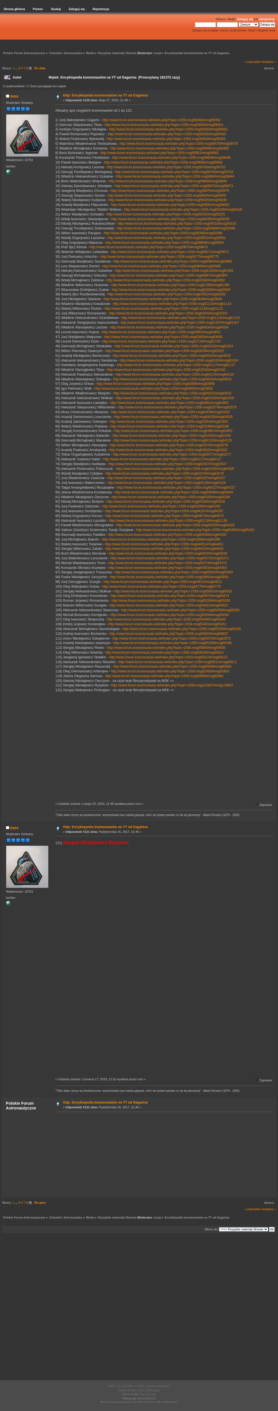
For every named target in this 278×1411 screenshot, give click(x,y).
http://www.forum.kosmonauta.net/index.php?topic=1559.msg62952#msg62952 (167, 294)
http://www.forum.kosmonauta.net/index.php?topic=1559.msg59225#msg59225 (166, 214)
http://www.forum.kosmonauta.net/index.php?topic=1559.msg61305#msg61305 (174, 271)
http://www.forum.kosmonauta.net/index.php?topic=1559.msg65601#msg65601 (173, 591)
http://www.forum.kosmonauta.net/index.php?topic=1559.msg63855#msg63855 (163, 337)
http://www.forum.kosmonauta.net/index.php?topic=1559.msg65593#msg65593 (174, 572)
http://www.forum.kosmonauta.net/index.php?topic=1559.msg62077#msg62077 (172, 454)
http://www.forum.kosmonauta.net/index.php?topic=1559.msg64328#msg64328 (166, 502)
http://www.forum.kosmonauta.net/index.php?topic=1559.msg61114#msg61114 (172, 304)
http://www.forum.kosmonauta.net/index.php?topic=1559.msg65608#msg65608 (172, 666)
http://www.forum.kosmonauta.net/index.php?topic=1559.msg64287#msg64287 (164, 511)
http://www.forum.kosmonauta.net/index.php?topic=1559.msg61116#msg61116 (180, 318)
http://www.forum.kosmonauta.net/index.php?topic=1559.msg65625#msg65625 (164, 652)
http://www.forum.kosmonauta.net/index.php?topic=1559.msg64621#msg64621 (163, 582)
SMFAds (127, 1394)
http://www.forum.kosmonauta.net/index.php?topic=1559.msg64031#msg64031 (172, 393)
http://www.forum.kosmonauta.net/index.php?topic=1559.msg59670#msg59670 (149, 247)
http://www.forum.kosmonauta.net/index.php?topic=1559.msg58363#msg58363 (161, 120)
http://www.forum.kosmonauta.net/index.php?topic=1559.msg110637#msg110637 (172, 685)
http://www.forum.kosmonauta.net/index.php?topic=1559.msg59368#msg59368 (176, 228)
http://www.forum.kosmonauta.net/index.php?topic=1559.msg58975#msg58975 (170, 191)
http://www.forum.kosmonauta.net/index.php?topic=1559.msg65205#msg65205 (181, 629)
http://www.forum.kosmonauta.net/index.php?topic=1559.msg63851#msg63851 (173, 431)
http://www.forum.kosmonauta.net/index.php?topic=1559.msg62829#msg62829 (164, 351)
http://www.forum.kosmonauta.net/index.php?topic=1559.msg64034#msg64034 (169, 327)
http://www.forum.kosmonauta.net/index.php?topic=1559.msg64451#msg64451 (164, 544)
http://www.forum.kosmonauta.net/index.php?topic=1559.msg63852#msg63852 (169, 403)
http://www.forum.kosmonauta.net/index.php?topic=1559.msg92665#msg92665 (164, 676)
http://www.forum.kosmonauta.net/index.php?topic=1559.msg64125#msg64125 (172, 440)
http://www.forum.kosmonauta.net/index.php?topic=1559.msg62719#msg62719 (161, 341)
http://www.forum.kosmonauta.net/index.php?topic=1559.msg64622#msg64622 (169, 605)
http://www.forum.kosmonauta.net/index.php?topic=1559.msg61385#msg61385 (170, 285)
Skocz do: (211, 1229)
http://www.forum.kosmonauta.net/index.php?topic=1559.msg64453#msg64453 (167, 568)
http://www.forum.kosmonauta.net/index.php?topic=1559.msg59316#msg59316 (177, 224)
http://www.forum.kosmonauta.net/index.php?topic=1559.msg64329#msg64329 (175, 525)
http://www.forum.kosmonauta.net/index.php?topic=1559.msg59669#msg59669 (164, 243)
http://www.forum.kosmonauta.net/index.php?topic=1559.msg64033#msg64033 (172, 379)
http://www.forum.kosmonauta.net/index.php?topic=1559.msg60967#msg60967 (169, 275)
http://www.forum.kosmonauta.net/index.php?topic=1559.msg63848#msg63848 (174, 492)
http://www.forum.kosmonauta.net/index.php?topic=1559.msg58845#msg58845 (168, 181)
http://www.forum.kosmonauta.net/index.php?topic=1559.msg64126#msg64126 (167, 483)
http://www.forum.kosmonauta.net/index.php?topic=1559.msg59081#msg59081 (170, 205)
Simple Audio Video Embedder (139, 1390)
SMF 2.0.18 (116, 1386)
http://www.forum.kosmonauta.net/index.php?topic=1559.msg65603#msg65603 (169, 634)
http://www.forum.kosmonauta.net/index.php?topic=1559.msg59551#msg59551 (167, 238)
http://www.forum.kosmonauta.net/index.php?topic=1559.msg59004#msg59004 (167, 195)
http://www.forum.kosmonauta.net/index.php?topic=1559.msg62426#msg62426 (175, 398)
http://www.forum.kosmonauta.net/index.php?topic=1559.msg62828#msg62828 (171, 290)
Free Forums (147, 1394)
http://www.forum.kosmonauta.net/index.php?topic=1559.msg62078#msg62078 (169, 445)
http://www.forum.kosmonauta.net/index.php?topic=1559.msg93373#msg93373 (167, 563)
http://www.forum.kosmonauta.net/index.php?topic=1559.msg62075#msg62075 (171, 638)
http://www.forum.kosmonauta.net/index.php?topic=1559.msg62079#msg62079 (177, 407)
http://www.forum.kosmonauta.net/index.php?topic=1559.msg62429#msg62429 (170, 412)
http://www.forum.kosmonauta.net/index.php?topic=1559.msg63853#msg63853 (161, 332)
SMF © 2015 (135, 1386)
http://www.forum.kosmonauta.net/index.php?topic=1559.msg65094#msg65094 (169, 615)
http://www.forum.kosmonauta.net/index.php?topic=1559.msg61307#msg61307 (180, 323)
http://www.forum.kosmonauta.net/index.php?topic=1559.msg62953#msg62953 (169, 422)
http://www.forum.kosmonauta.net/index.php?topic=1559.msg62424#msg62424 (179, 360)
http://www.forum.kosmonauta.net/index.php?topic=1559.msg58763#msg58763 (166, 167)
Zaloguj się (245, 19)
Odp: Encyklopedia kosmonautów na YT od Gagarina (105, 95)
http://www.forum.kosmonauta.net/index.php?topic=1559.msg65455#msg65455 (180, 610)
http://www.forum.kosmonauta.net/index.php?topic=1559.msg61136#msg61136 (168, 521)
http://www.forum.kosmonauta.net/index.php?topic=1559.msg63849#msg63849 (163, 299)
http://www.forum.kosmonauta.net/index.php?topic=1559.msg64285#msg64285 (161, 506)
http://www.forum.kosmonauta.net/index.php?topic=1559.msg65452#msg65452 (195, 530)
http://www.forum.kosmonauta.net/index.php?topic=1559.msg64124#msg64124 (175, 374)
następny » (268, 61)
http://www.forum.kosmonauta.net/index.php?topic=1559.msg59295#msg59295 (170, 219)
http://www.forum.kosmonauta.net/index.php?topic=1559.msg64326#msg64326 (175, 469)
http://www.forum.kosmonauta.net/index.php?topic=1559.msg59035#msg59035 (168, 200)
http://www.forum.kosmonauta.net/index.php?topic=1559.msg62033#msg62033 (168, 313)
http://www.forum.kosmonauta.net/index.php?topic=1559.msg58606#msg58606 (171, 158)
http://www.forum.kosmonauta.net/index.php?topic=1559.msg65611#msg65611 (178, 662)
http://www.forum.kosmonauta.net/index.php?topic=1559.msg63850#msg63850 (154, 388)
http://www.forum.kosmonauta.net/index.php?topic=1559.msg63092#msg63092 (166, 280)
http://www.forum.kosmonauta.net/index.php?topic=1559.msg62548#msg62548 (169, 426)
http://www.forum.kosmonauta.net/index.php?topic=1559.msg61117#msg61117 (176, 365)
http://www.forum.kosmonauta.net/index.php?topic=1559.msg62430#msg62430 (171, 436)
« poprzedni (252, 61)
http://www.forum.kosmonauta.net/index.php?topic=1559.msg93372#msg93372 (169, 558)
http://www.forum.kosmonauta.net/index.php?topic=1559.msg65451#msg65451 (167, 624)
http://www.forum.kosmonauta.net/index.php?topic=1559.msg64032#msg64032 (172, 356)
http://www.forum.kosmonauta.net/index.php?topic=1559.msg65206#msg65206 (172, 643)
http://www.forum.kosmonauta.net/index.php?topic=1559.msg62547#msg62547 (167, 464)
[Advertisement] (162, 1154)
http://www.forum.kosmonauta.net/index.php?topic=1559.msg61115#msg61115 (164, 309)
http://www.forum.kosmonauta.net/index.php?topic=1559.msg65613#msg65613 (168, 657)
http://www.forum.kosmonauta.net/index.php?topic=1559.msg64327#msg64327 (176, 488)
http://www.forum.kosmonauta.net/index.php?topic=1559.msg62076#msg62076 (164, 473)
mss (157, 53)
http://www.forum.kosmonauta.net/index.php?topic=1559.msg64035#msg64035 (173, 417)
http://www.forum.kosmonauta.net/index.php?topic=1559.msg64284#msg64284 (171, 497)
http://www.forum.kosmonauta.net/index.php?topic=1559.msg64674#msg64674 (170, 596)
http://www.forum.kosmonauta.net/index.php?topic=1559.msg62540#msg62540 (166, 370)
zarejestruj (266, 19)
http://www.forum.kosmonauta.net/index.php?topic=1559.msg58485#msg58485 (169, 148)
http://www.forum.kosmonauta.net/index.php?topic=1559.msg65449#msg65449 (166, 619)
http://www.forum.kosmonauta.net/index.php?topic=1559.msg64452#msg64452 (164, 549)
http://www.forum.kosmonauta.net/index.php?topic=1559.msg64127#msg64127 (162, 459)
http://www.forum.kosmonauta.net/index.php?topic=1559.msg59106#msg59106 (183, 210)
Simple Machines (158, 1386)
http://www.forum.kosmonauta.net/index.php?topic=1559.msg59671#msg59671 (170, 252)
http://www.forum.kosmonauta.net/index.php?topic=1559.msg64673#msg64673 (164, 516)
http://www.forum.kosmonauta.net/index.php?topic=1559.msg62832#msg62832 (168, 450)
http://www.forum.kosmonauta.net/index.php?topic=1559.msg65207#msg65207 (166, 478)
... (16, 68)
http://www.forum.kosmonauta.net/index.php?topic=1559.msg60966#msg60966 (161, 266)
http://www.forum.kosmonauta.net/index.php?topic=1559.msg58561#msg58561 (160, 153)
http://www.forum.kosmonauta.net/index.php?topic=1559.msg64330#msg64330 (167, 535)
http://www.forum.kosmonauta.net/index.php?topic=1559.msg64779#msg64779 (161, 587)
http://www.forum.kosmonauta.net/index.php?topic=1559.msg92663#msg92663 (170, 671)
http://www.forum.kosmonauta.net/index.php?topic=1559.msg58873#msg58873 (174, 186)
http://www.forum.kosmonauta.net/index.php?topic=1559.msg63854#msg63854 (169, 577)
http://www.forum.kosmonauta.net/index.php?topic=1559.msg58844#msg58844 (175, 176)
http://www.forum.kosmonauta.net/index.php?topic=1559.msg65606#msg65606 (166, 648)
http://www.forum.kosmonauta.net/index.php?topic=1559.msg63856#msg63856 (156, 384)
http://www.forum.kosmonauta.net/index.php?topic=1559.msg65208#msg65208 (170, 601)
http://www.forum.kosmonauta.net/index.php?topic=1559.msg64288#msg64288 (161, 539)
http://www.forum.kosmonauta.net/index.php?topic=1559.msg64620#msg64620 (168, 553)
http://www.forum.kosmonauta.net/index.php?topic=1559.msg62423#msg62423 (174, 346)
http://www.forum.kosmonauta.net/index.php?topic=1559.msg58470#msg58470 (179, 144)
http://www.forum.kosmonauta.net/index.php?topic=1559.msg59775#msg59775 (160, 257)
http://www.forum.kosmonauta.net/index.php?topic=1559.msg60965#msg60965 (173, 261)
